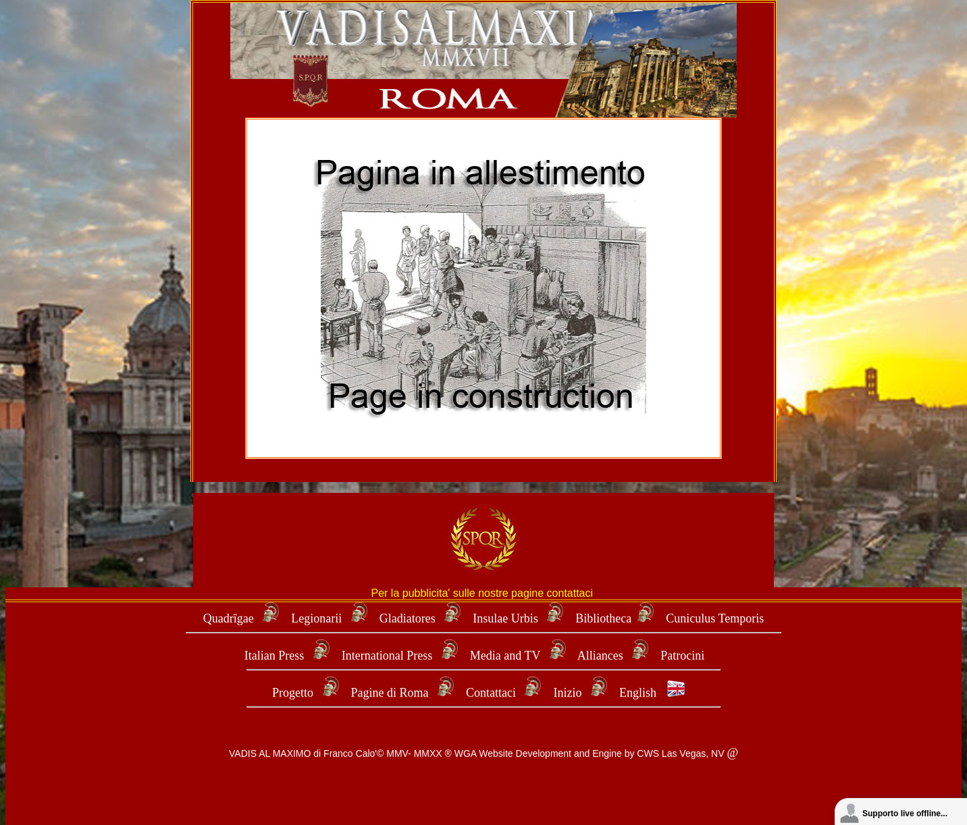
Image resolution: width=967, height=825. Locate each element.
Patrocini (682, 655)
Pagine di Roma (390, 692)
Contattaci (491, 692)
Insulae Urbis (505, 618)
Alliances (601, 655)
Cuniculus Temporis (715, 618)
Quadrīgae (230, 618)
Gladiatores (408, 618)
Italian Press (274, 655)
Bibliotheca (603, 618)
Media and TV (505, 655)
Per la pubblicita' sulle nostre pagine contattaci (483, 593)
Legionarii (317, 618)
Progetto (292, 692)
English (637, 692)
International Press (387, 655)
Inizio (567, 692)
